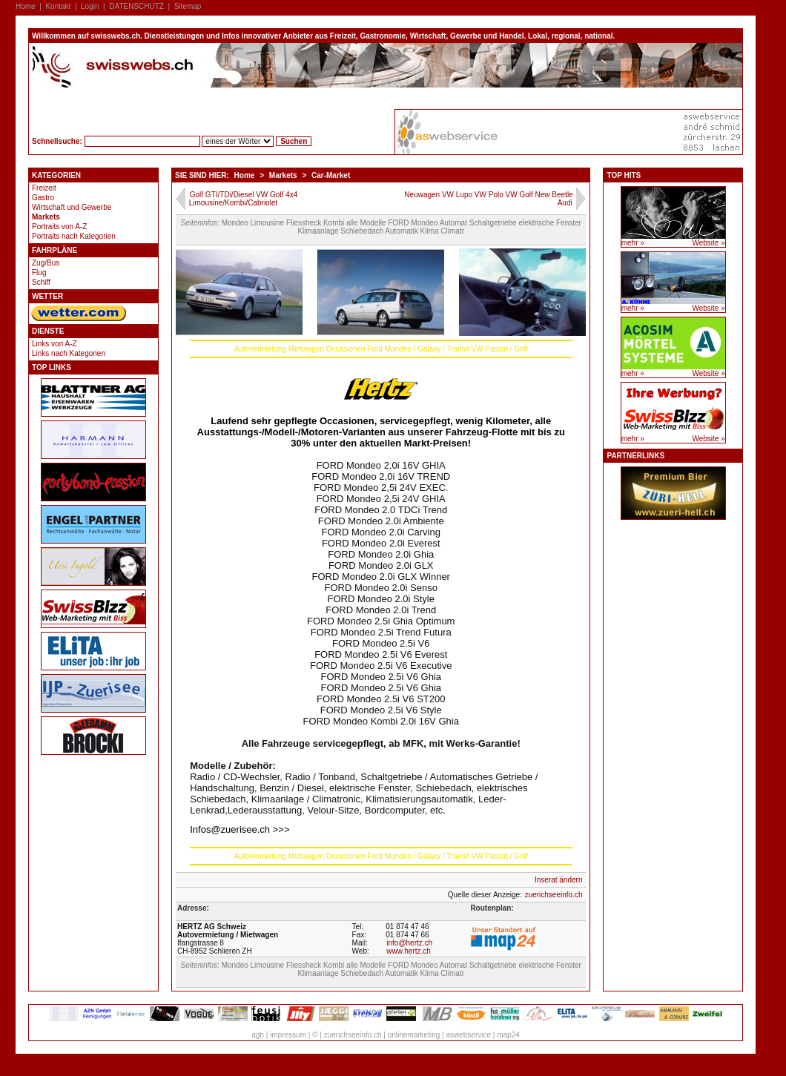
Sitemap (188, 6)
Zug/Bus (45, 263)
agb (257, 1035)
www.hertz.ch (408, 951)
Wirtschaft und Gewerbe (71, 207)
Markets (46, 217)
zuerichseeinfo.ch (554, 895)
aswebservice (468, 1035)
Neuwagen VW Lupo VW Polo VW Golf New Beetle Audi (488, 199)
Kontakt (57, 6)
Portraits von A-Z (59, 226)
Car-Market (330, 175)
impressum (288, 1035)
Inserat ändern (559, 880)
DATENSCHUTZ (136, 6)
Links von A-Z (54, 344)
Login (90, 6)
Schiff (41, 282)
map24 (508, 1035)
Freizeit (44, 188)
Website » (708, 243)
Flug (39, 272)
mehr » (632, 243)
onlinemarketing (414, 1035)
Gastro (43, 198)
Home (26, 6)
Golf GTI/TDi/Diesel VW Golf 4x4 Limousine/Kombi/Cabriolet (243, 199)
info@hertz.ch (409, 943)
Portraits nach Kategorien (74, 236)
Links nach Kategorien (68, 353)
